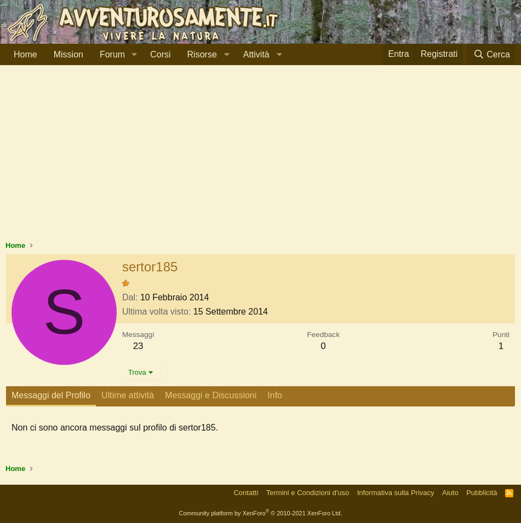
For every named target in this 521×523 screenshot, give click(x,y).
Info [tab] (274, 395)
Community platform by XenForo (260, 513)
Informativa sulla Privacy (395, 493)
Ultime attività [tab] (127, 395)
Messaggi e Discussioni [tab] (210, 395)
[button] (134, 54)
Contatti (245, 493)
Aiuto (450, 493)
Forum (112, 54)
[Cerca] (491, 54)
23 (138, 346)
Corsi (160, 54)
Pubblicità (481, 493)
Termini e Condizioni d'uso (307, 493)
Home (25, 54)
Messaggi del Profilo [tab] (51, 395)
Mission (68, 54)
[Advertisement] (260, 158)
